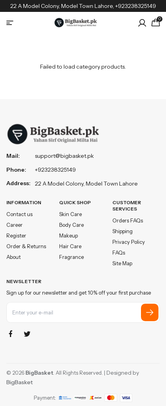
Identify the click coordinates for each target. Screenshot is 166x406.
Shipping (122, 231)
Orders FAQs (127, 220)
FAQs (118, 252)
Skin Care (70, 214)
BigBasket (19, 382)
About (13, 257)
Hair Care (70, 246)
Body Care (71, 225)
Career (14, 225)
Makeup (68, 235)
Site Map (122, 263)
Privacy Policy (128, 242)
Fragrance (71, 257)
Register (16, 235)
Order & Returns (26, 246)
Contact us (19, 214)
